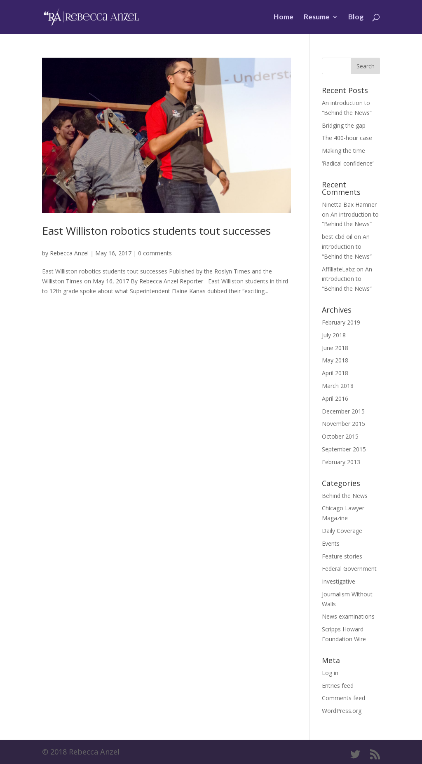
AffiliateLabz (338, 269)
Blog (355, 17)
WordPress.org (341, 711)
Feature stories (342, 556)
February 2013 (341, 462)
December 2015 (343, 411)
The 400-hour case (347, 138)
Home (283, 17)
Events (331, 543)
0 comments (155, 253)
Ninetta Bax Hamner (349, 204)
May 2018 (335, 360)
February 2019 (341, 322)
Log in (330, 673)
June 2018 (335, 348)
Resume (317, 17)
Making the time (343, 150)
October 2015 (340, 436)
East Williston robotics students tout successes (156, 230)
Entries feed (338, 685)
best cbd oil (337, 237)
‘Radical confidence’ (347, 163)
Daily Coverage (342, 531)
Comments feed (343, 698)
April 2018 (335, 373)
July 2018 (334, 335)
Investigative (338, 581)
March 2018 (338, 386)
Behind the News (345, 496)
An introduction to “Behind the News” (347, 246)
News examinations (348, 616)
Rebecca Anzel (69, 253)
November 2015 (343, 424)
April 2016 (335, 398)
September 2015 (344, 449)
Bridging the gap (344, 125)
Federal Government (349, 568)
